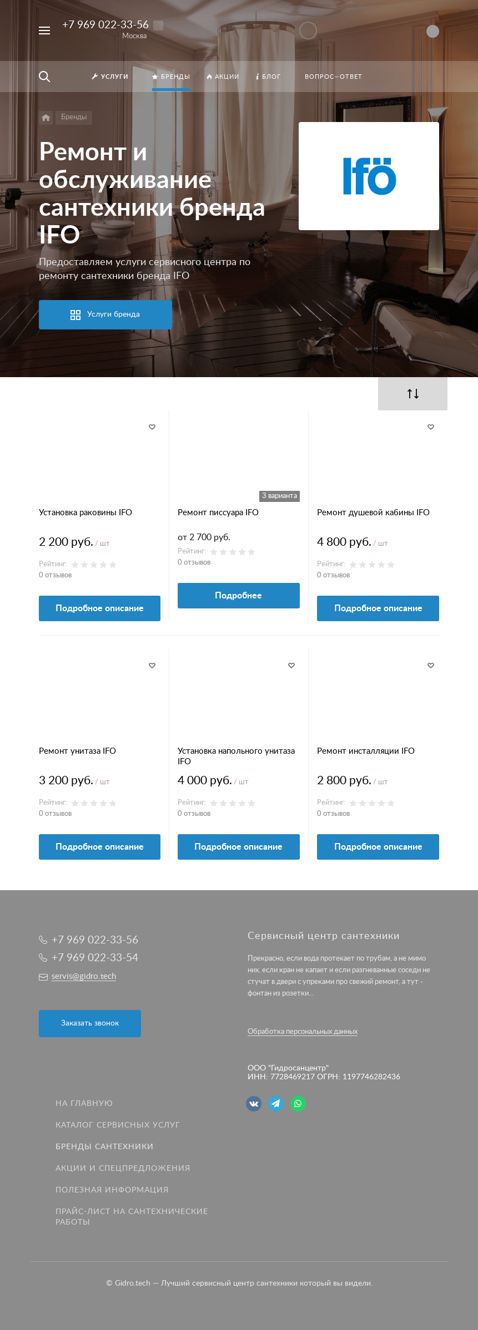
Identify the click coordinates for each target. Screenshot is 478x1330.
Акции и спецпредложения (123, 1168)
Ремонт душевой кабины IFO (373, 513)
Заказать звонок (90, 1023)
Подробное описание (100, 608)
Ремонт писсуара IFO (218, 513)
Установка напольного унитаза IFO (236, 756)
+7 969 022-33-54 (95, 958)
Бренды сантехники (105, 1147)
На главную (84, 1104)
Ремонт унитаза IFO (77, 751)
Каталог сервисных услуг (118, 1125)
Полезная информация (112, 1190)
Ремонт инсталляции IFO (366, 751)
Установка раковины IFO (85, 513)
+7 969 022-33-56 (105, 25)
